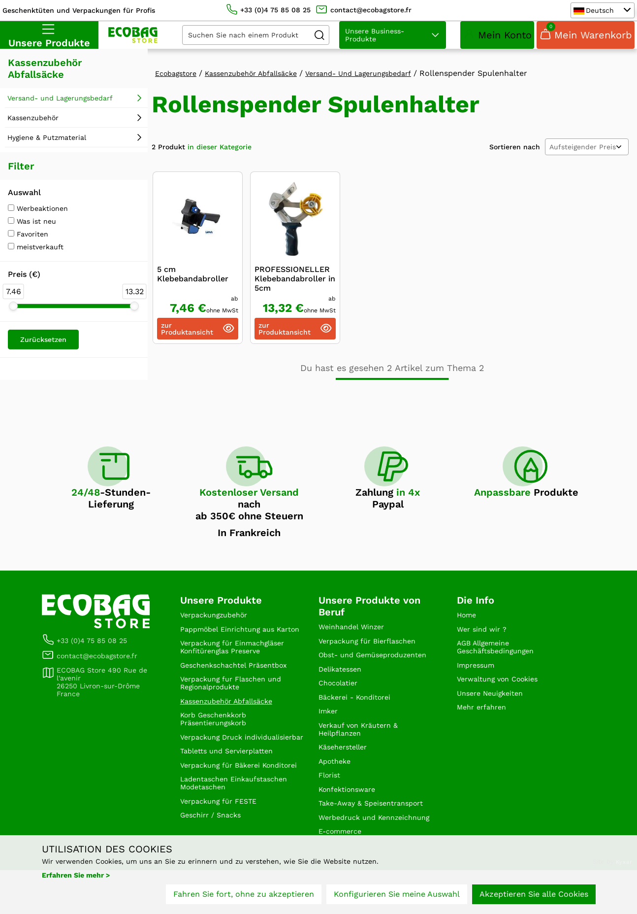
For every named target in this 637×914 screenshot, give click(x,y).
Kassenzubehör (33, 125)
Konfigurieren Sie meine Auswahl (397, 898)
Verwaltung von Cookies (503, 694)
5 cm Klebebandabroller (192, 280)
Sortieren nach (514, 154)
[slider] (13, 312)
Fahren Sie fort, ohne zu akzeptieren (243, 898)
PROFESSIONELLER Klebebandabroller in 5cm (295, 285)
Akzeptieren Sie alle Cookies (533, 898)
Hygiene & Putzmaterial (46, 144)
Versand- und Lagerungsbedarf (60, 105)
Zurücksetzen (43, 346)
